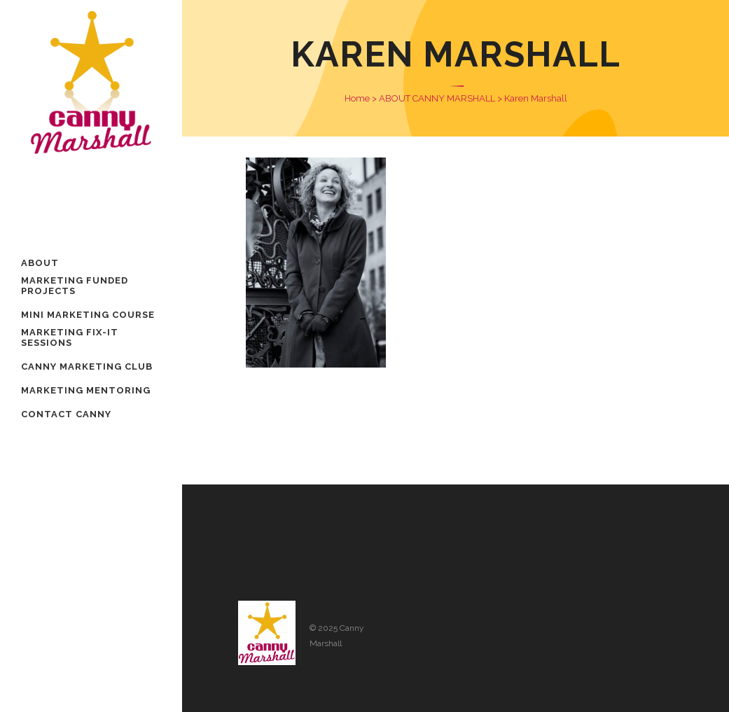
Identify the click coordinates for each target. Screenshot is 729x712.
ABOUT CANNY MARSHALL (437, 98)
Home (357, 98)
